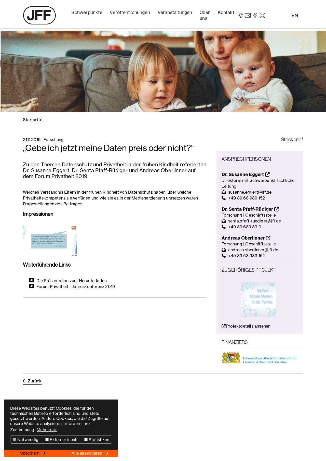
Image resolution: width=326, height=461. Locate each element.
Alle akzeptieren (87, 453)
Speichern (30, 453)
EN (295, 15)
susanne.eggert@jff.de (249, 192)
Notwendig (25, 439)
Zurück (35, 380)
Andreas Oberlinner (246, 238)
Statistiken (96, 439)
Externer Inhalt (61, 439)
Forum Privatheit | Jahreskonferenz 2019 (75, 286)
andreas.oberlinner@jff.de (253, 249)
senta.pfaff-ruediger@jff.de (254, 220)
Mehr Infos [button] (47, 429)
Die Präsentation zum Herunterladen (71, 280)
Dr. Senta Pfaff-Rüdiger (250, 209)
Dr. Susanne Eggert (245, 174)
